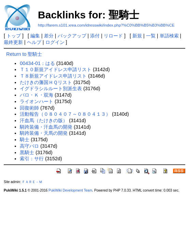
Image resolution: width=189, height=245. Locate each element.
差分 (49, 35)
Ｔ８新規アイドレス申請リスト (53, 76)
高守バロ (29, 146)
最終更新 (13, 42)
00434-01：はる (37, 63)
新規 (137, 35)
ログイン (54, 42)
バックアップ (72, 35)
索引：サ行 (32, 158)
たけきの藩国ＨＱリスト (46, 82)
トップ (13, 35)
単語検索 (169, 35)
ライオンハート (36, 101)
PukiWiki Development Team (70, 190)
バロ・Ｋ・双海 (36, 95)
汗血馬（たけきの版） (44, 120)
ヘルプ (34, 42)
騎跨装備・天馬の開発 (44, 133)
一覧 (151, 35)
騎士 (24, 139)
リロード (113, 35)
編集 (35, 35)
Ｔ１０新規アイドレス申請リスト (55, 69)
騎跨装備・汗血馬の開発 (46, 127)
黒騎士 (27, 152)
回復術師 (29, 108)
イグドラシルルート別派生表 (51, 88)
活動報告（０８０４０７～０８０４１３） (65, 114)
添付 (95, 35)
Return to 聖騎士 (24, 54)
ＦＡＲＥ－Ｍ (32, 182)
